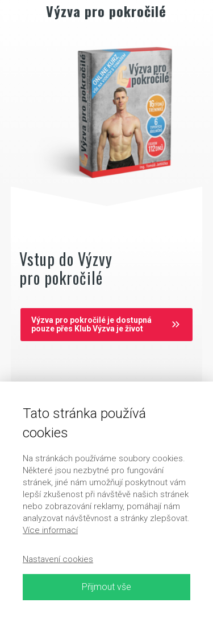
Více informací (50, 530)
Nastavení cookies (58, 559)
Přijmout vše (106, 586)
